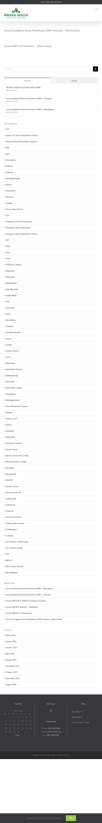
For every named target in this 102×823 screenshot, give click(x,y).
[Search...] (48, 68)
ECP (7, 215)
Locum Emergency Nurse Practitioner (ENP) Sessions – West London (42, 30)
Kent (7, 301)
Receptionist (11, 474)
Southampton (11, 529)
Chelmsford (10, 190)
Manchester (10, 363)
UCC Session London (14, 548)
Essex (8, 246)
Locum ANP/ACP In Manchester (19, 613)
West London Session (14, 566)
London (9, 344)
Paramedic (10, 431)
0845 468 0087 (52, 735)
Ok (71, 818)
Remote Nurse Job (13, 492)
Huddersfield (11, 295)
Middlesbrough (12, 375)
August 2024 (11, 684)
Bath (7, 154)
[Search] (95, 68)
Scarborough (11, 498)
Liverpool (10, 326)
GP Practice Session (14, 264)
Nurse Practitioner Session (17, 406)
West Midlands (12, 572)
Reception (10, 468)
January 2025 (11, 660)
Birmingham (11, 160)
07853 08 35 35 (54, 732)
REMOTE (9, 480)
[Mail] (51, 711)
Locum (8, 338)
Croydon (9, 203)
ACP (7, 129)
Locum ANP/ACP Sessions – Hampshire (22, 607)
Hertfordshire (11, 283)
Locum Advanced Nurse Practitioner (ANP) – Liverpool (28, 98)
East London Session (14, 209)
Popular (27, 80)
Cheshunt (10, 197)
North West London (14, 388)
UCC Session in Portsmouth (17, 542)
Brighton (9, 172)
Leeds (8, 314)
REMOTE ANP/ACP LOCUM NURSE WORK (23, 87)
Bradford (9, 166)
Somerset (10, 511)
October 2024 (11, 672)
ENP (7, 240)
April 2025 (10, 653)
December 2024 (12, 666)
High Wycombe (12, 289)
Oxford (8, 424)
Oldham (9, 412)
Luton (8, 357)
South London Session (15, 523)
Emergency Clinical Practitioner (19, 221)
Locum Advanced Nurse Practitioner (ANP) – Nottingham (29, 109)
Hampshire (10, 271)
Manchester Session (14, 369)
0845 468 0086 (54, 728)
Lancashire (10, 308)
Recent (74, 80)
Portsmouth (10, 437)
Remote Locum (12, 486)
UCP (7, 554)
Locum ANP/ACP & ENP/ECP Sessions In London (26, 601)
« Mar (17, 735)
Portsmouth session (14, 443)
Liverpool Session (13, 332)
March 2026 (11, 635)
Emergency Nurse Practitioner (18, 227)
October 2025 (11, 647)
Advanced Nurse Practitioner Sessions (21, 141)
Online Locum (11, 418)
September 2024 (13, 678)
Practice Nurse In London (16, 461)
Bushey (9, 184)
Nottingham (11, 394)
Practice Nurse (12, 449)
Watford (9, 560)
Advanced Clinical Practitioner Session (22, 135)
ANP (7, 147)
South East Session (13, 517)
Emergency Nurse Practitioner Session (21, 234)
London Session (12, 351)
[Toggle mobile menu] (96, 9)
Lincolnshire (11, 320)
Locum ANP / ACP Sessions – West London (28, 46)
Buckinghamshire (13, 178)
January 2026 (11, 641)
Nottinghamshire (13, 400)
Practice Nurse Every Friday (17, 455)
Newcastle (10, 381)
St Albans (9, 535)
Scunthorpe (10, 505)
